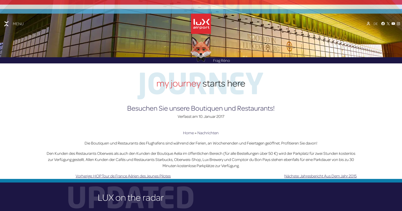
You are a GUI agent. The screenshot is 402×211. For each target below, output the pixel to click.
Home (188, 132)
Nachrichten (208, 132)
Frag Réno (210, 59)
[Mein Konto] (368, 23)
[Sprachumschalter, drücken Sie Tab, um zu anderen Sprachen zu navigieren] (376, 23)
